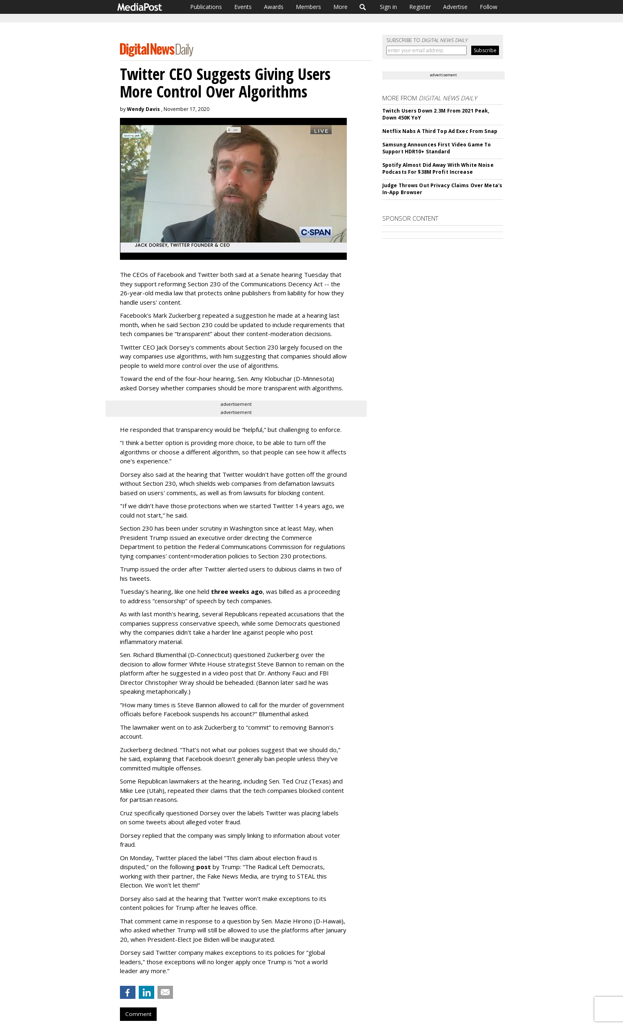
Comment (138, 1014)
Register (420, 7)
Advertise (455, 7)
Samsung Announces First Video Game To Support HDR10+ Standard (436, 148)
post (203, 867)
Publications (206, 7)
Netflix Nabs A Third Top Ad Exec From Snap (439, 131)
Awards (274, 7)
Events (243, 7)
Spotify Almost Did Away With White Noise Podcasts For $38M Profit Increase (438, 168)
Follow (488, 7)
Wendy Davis (143, 109)
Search (363, 7)
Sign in (388, 7)
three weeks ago (237, 591)
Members (308, 7)
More (340, 7)
